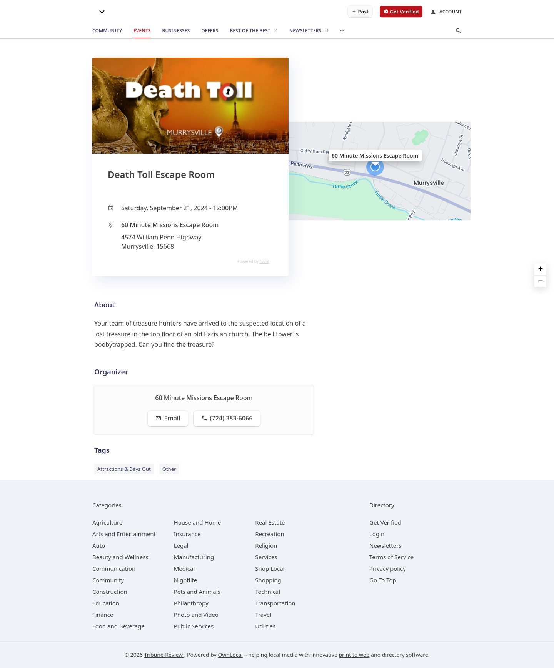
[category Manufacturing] (194, 557)
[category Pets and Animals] (197, 591)
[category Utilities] (265, 626)
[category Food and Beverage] (118, 626)
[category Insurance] (187, 534)
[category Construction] (109, 591)
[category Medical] (184, 568)
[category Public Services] (194, 626)
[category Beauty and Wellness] (120, 557)
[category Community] (108, 580)
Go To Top (382, 580)
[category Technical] (267, 591)
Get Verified (385, 522)
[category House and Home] (197, 522)
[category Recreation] (269, 534)
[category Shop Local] (269, 568)
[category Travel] (263, 614)
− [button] (540, 281)
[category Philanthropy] (191, 603)
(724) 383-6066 (227, 418)
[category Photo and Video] (196, 614)
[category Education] (105, 603)
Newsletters (385, 545)
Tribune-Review (164, 654)
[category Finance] (102, 614)
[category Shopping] (268, 580)
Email (167, 418)
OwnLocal (230, 654)
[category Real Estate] (270, 522)
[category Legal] (181, 545)
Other (169, 468)
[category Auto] (98, 545)
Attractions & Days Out (124, 468)
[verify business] (401, 11)
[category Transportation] (275, 603)
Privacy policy (387, 568)
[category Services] (266, 557)
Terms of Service (391, 557)
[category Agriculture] (107, 522)
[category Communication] (113, 568)
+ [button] (540, 269)
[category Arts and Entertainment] (124, 534)
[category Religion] (266, 545)
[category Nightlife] (185, 580)
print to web (354, 654)
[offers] (209, 30)
